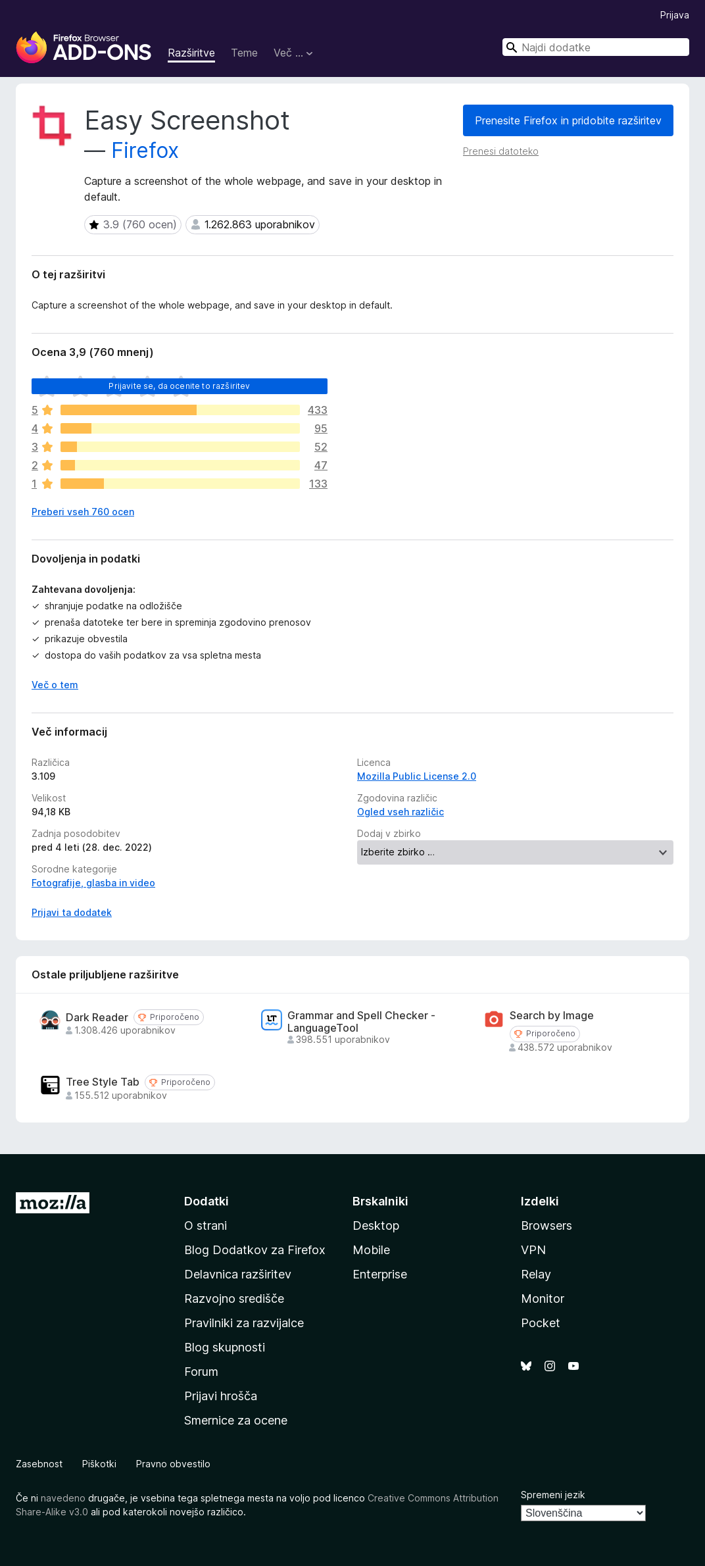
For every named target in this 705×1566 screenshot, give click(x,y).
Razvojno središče (234, 1298)
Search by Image (552, 1015)
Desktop (375, 1225)
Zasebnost (39, 1463)
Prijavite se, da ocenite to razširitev (179, 386)
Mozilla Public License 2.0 (416, 776)
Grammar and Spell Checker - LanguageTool (361, 1021)
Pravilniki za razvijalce (244, 1323)
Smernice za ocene (235, 1420)
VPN (533, 1250)
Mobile (371, 1250)
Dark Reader (97, 1017)
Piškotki (99, 1463)
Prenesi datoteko (501, 151)
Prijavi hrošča (220, 1396)
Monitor (542, 1298)
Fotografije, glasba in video (93, 882)
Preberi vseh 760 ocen (83, 511)
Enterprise (379, 1274)
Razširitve (191, 52)
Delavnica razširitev (237, 1274)
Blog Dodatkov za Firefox (255, 1250)
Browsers (546, 1225)
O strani (205, 1225)
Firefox (145, 150)
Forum (201, 1371)
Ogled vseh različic (400, 811)
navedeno (63, 1497)
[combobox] (595, 47)
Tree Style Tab (102, 1082)
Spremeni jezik (553, 1494)
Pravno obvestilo (173, 1463)
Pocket (540, 1323)
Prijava (674, 14)
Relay (536, 1274)
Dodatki (206, 1201)
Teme (244, 52)
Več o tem (55, 684)
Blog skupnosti (224, 1347)
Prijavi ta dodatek (72, 912)
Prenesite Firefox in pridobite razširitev (568, 120)
